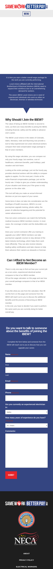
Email (11, 381)
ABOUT (26, 553)
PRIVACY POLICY (26, 560)
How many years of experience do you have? (25, 419)
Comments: (10, 431)
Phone (12, 392)
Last (7, 375)
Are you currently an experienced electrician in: (25, 405)
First (7, 365)
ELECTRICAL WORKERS (26, 567)
